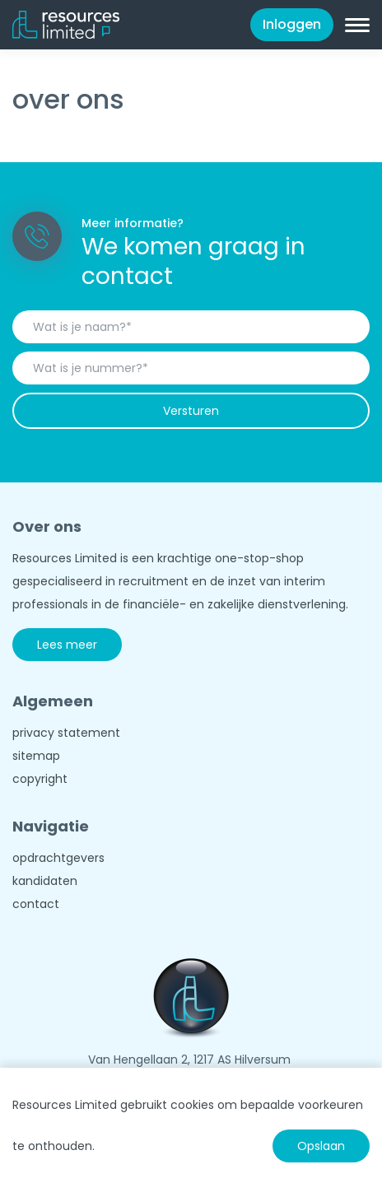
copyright (40, 779)
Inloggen (292, 24)
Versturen (191, 411)
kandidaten (44, 881)
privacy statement (66, 732)
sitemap (36, 756)
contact (35, 904)
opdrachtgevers (58, 858)
